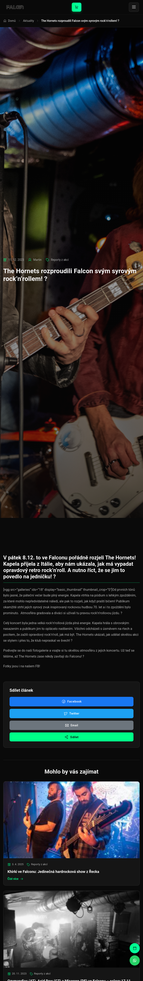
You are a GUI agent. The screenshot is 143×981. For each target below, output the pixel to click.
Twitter (71, 713)
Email (71, 725)
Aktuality (28, 20)
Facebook (72, 701)
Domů (9, 20)
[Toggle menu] (134, 7)
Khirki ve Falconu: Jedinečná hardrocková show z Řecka (53, 871)
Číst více (15, 878)
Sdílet (71, 737)
